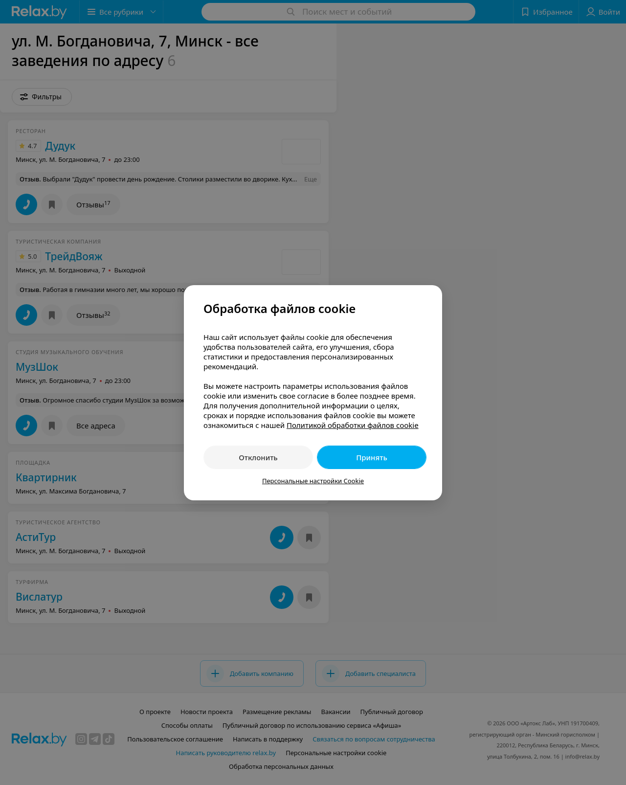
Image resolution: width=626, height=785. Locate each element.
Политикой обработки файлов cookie (353, 425)
